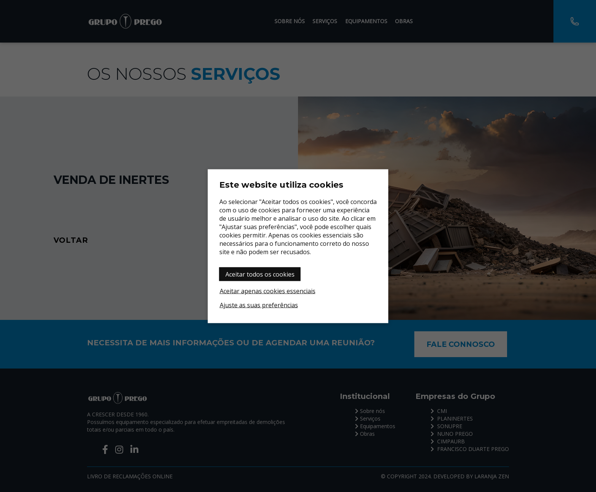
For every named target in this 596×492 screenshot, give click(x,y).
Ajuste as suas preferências (259, 305)
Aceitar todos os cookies (260, 274)
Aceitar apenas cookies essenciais (267, 290)
